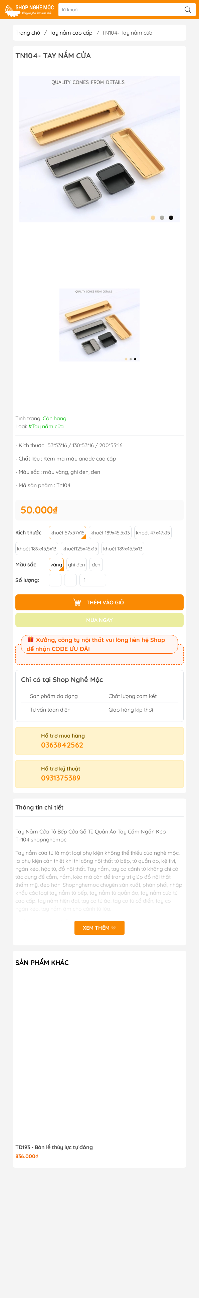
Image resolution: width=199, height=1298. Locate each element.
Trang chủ (27, 32)
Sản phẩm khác (42, 962)
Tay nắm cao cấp (70, 32)
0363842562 (62, 745)
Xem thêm (99, 927)
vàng (56, 564)
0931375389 (60, 778)
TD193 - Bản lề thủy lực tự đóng (54, 1147)
